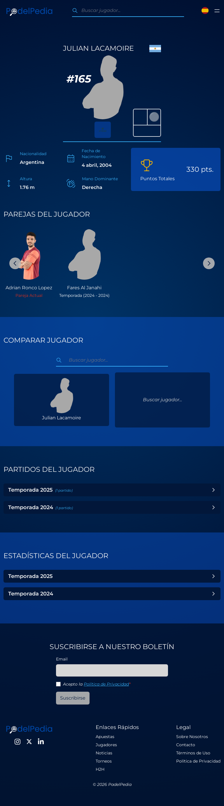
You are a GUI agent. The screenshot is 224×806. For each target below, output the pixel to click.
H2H (100, 769)
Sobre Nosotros (192, 736)
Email (62, 659)
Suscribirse (72, 698)
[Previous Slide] (15, 263)
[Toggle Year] (213, 490)
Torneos (104, 761)
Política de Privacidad (106, 684)
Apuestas (105, 736)
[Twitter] (29, 741)
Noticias (104, 753)
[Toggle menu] (217, 10)
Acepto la (96, 684)
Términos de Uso (193, 753)
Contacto (185, 744)
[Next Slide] (209, 263)
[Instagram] (17, 741)
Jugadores (106, 744)
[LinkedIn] (41, 741)
